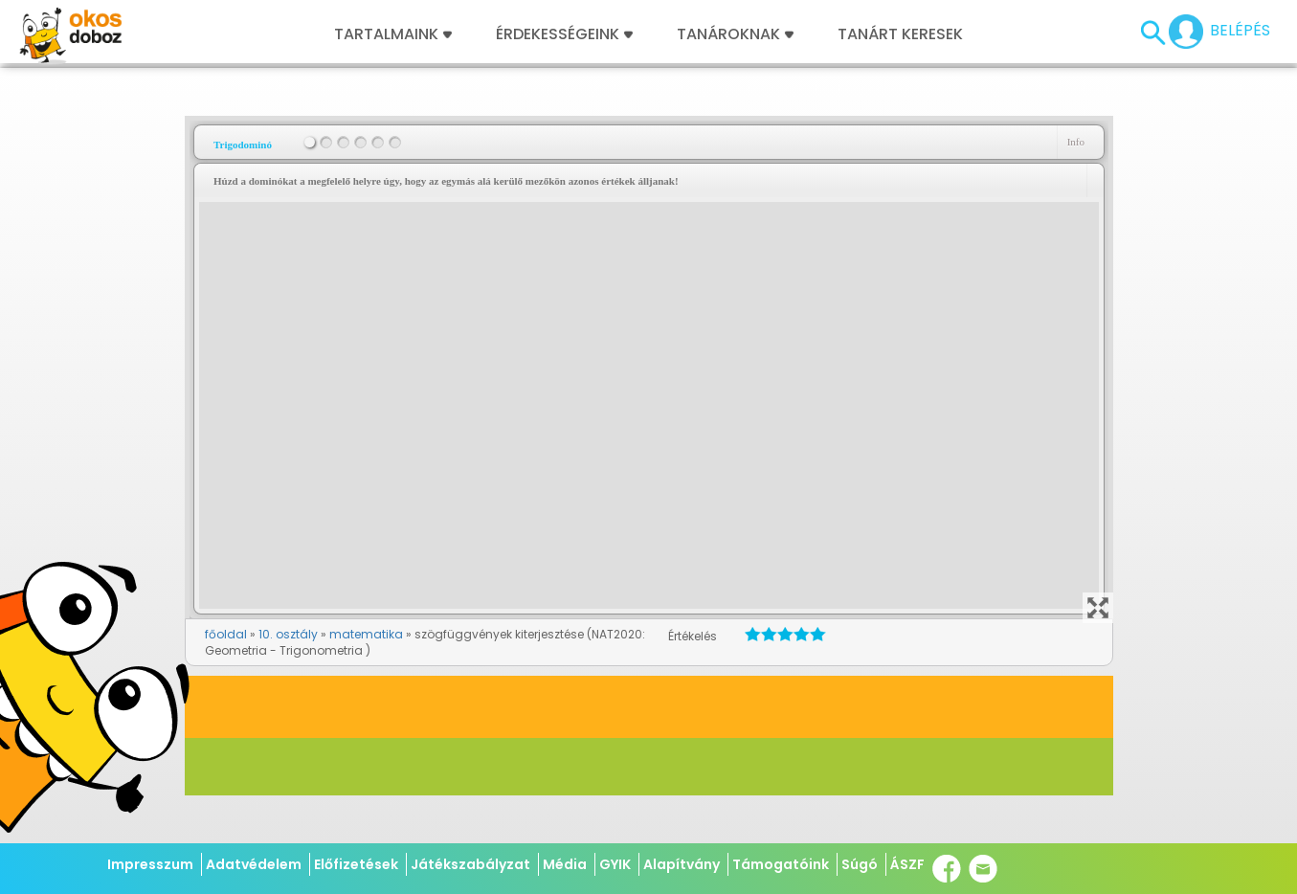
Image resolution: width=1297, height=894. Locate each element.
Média (565, 864)
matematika (366, 634)
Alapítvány (681, 864)
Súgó (859, 864)
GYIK (615, 864)
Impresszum (150, 864)
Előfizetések (356, 864)
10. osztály (288, 634)
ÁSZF (907, 864)
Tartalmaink (393, 34)
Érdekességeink (564, 34)
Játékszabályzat (470, 864)
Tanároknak (735, 34)
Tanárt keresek (900, 34)
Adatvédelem (254, 864)
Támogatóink (780, 864)
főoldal (226, 634)
